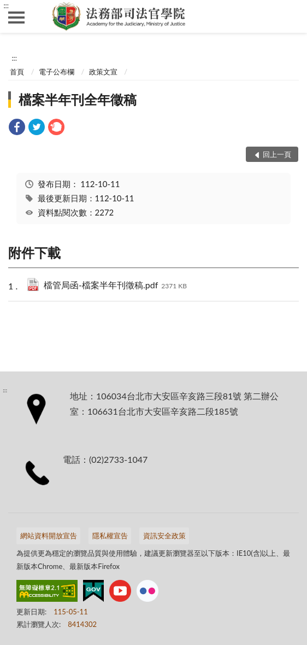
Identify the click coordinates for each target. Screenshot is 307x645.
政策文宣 (103, 71)
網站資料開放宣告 (48, 535)
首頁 (17, 71)
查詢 (290, 16)
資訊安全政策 (164, 535)
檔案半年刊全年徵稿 (78, 99)
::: (6, 5)
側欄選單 (16, 17)
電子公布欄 (56, 71)
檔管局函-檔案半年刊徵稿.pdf (115, 286)
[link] (17, 128)
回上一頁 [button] (277, 154)
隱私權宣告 (110, 535)
